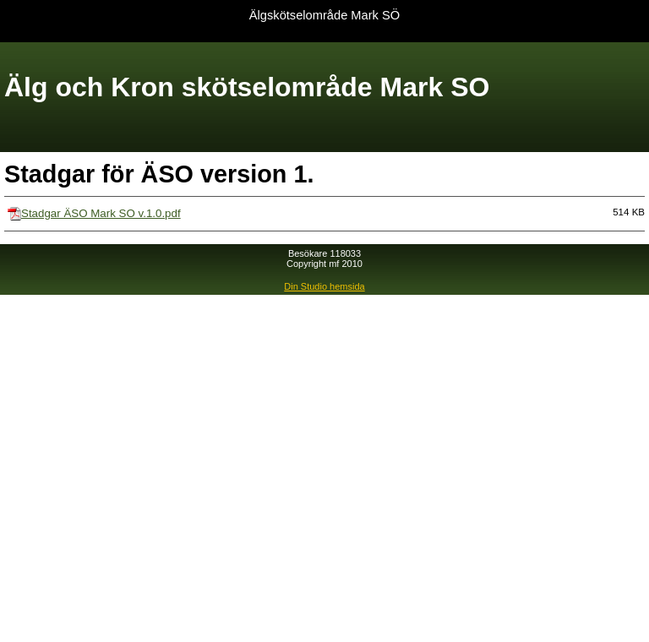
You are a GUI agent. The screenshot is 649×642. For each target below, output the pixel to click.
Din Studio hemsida (324, 286)
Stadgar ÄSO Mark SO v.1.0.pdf (101, 213)
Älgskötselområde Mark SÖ (324, 15)
